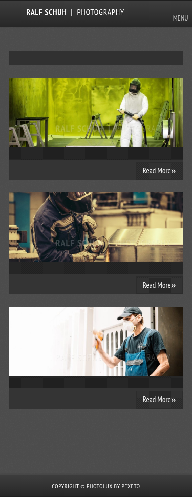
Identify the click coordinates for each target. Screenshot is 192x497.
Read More (159, 170)
